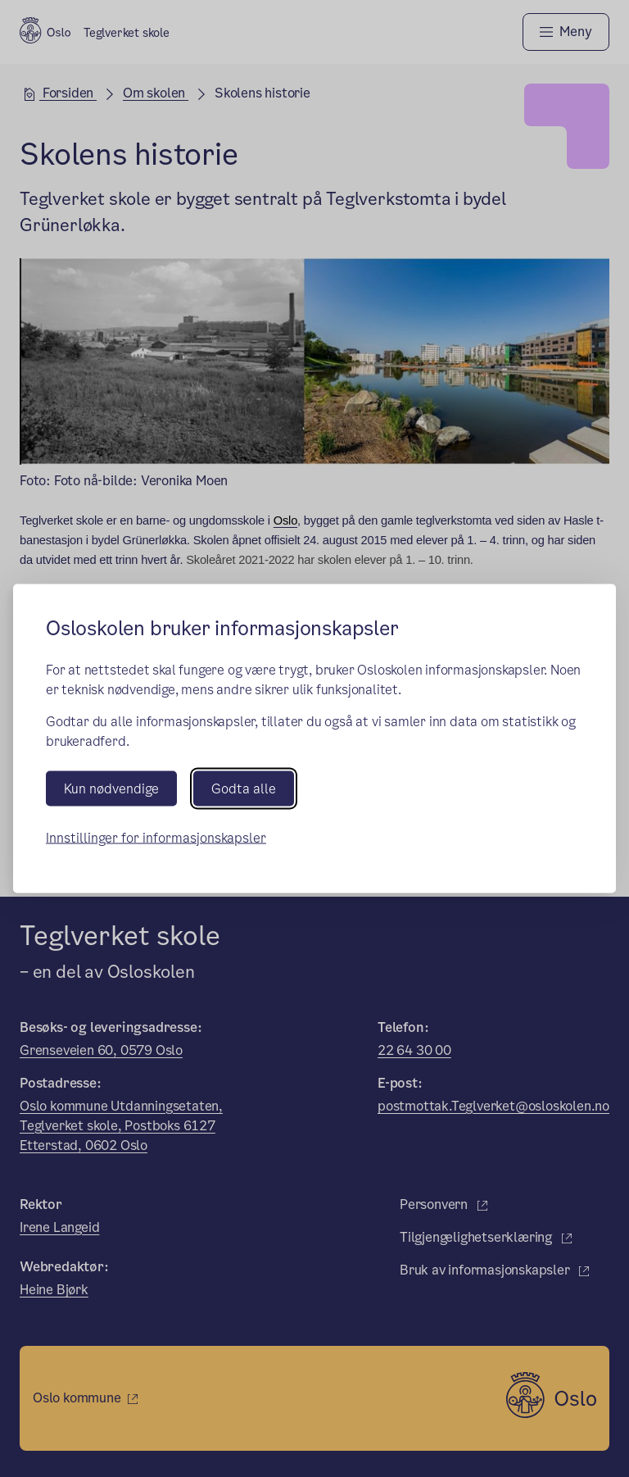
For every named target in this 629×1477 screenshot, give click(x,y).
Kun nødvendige (111, 788)
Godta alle (243, 788)
